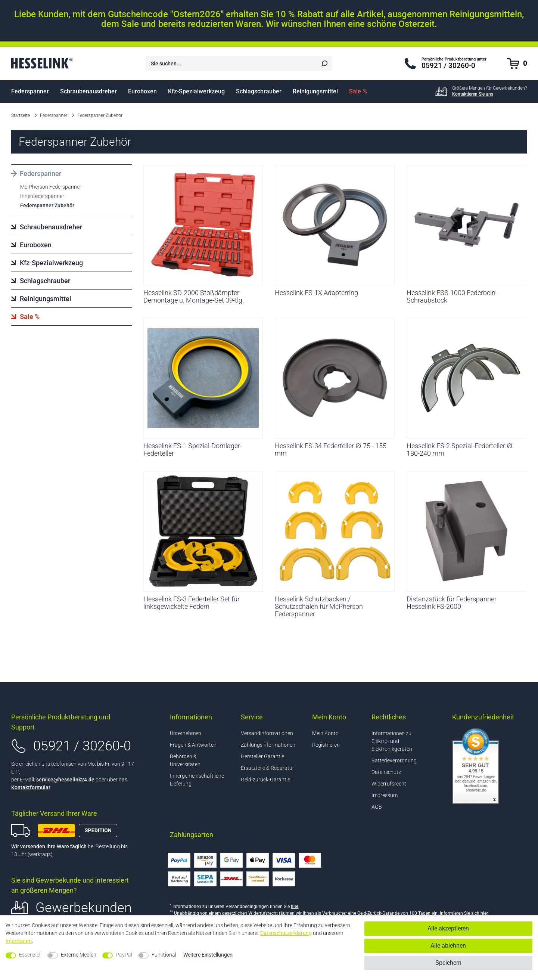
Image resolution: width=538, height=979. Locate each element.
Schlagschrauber (259, 91)
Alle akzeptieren (448, 928)
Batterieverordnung (394, 760)
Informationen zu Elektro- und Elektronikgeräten (391, 741)
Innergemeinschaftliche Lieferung (197, 780)
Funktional (164, 955)
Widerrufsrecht (388, 784)
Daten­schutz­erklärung (286, 933)
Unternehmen (185, 733)
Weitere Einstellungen (208, 955)
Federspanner (30, 91)
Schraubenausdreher (88, 91)
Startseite (20, 115)
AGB (376, 807)
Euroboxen (142, 91)
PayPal (124, 955)
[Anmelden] (333, 733)
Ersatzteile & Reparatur (267, 768)
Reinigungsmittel (315, 91)
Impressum (384, 795)
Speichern (448, 962)
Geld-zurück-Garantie (265, 780)
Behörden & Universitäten (185, 760)
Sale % (358, 91)
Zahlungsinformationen (268, 745)
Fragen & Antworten (193, 745)
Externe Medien (78, 955)
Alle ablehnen (448, 945)
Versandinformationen (267, 733)
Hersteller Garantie (262, 756)
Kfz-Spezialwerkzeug (196, 91)
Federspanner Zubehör (99, 115)
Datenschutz (386, 772)
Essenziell (30, 955)
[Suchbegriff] (230, 63)
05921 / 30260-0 (82, 746)
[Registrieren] (333, 745)
